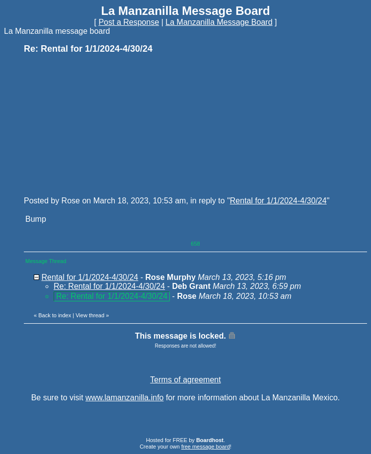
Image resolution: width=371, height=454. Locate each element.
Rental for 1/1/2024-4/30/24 (278, 200)
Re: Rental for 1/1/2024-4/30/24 (109, 286)
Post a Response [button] (128, 22)
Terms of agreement (185, 379)
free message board (205, 447)
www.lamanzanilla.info (124, 397)
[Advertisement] (98, 124)
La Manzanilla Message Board (218, 22)
